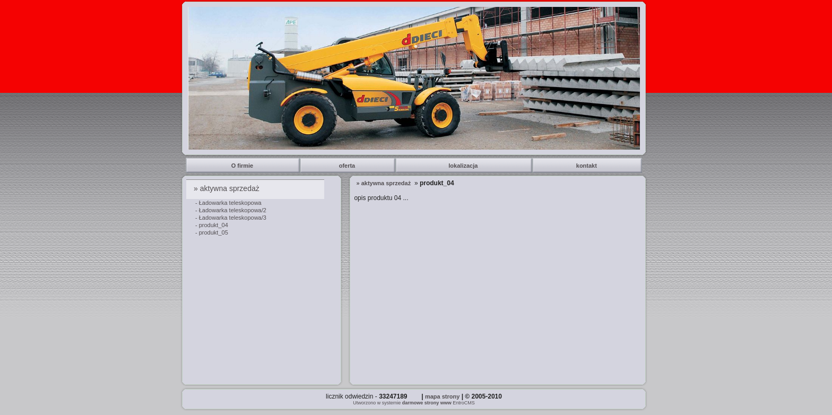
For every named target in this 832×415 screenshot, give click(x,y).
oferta (348, 165)
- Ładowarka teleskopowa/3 (230, 217)
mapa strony (442, 396)
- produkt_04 (211, 225)
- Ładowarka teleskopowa (228, 203)
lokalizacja (463, 165)
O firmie (243, 165)
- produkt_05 (211, 232)
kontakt (587, 165)
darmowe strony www (427, 402)
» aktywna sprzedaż (228, 188)
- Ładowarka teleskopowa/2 (230, 210)
